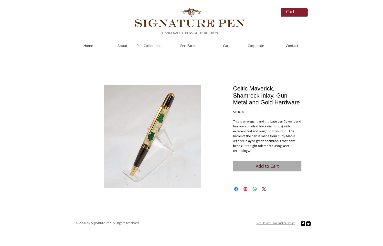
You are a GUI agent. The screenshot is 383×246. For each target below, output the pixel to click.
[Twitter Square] (308, 223)
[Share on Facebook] (236, 189)
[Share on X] (264, 189)
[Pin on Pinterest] (245, 189)
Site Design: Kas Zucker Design (275, 223)
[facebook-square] (303, 223)
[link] (294, 11)
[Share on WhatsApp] (255, 189)
